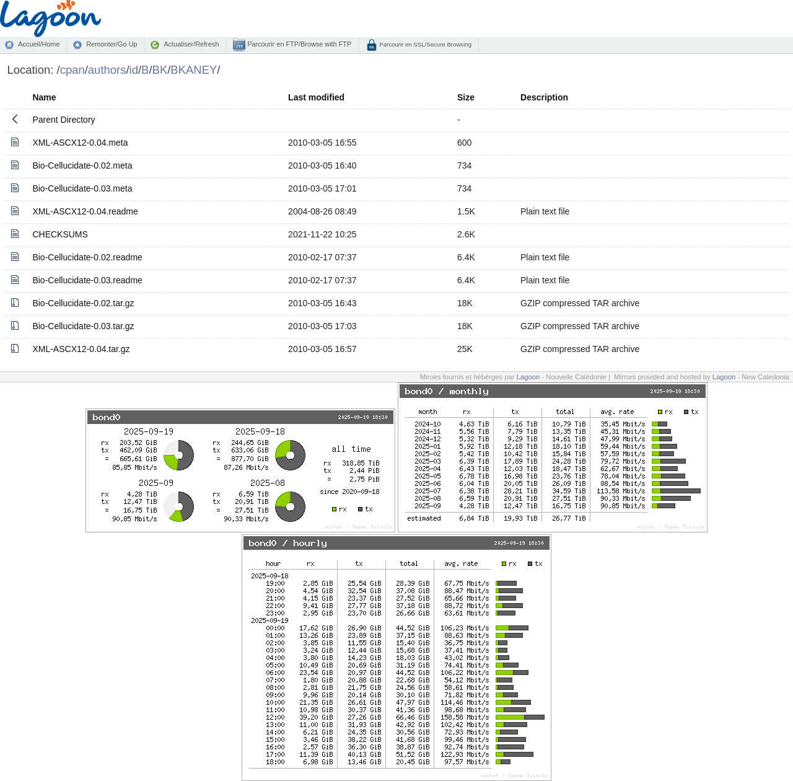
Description (544, 97)
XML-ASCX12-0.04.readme (85, 211)
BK (160, 69)
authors (107, 69)
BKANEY (193, 69)
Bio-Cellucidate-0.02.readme (87, 257)
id (133, 69)
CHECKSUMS (59, 234)
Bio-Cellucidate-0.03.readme (87, 280)
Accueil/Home (38, 44)
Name (44, 97)
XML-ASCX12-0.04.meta (80, 143)
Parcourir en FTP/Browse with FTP (298, 44)
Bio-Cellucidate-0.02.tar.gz (83, 303)
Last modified (316, 97)
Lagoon (528, 377)
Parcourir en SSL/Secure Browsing (424, 44)
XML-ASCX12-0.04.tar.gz (80, 349)
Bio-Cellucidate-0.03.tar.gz (83, 326)
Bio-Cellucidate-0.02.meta (82, 165)
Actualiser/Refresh (191, 44)
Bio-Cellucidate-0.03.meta (82, 188)
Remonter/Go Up (111, 44)
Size (466, 97)
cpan (72, 69)
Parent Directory (63, 120)
